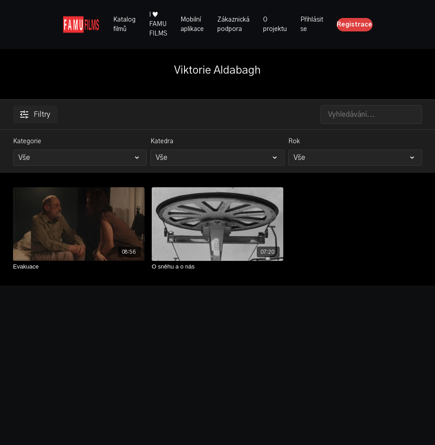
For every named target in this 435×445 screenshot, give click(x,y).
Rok (294, 141)
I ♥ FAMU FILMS (158, 24)
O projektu (275, 24)
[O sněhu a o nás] (217, 266)
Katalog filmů (124, 24)
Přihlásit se (311, 24)
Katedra (161, 141)
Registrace (354, 25)
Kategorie (27, 141)
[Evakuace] (79, 266)
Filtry (35, 114)
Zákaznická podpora (233, 24)
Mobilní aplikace (192, 24)
